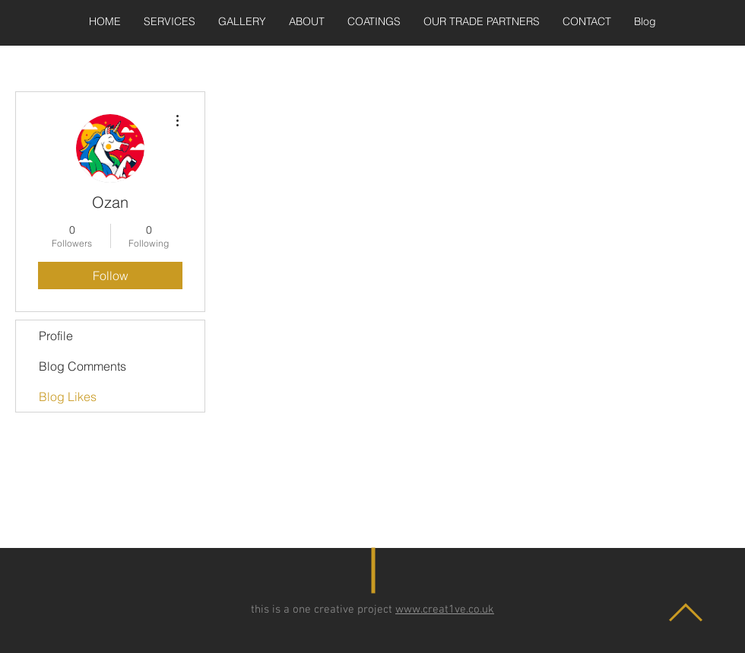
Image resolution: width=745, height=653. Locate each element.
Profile (56, 335)
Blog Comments (82, 366)
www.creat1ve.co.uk (444, 609)
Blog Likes (68, 396)
